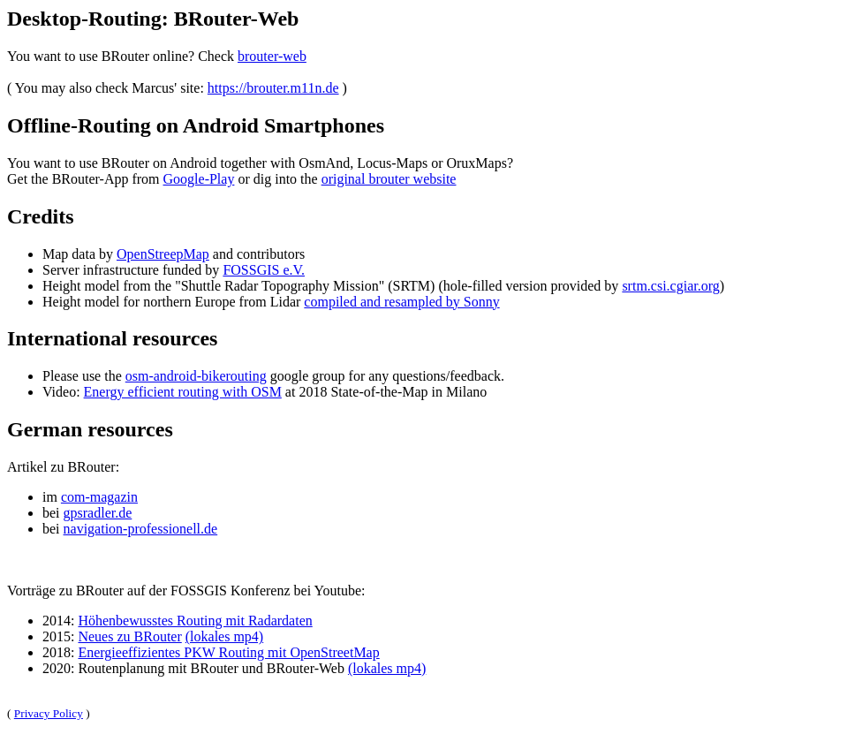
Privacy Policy (48, 713)
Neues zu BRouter (129, 636)
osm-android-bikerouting (196, 375)
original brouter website (389, 178)
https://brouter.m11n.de (273, 87)
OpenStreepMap (163, 253)
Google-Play (199, 178)
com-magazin (99, 496)
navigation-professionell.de (141, 528)
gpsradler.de (98, 512)
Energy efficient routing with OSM (183, 391)
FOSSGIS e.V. (264, 269)
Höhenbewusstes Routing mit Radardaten (195, 620)
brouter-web (272, 56)
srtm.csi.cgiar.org (670, 285)
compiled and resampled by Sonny (401, 301)
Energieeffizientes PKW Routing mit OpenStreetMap (228, 652)
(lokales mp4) (224, 636)
